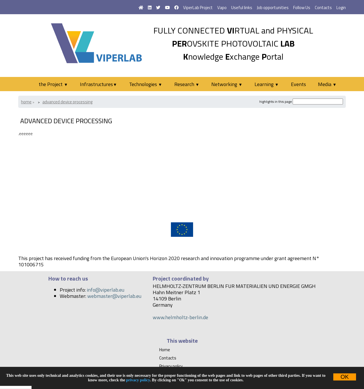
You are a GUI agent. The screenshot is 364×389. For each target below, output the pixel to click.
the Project (53, 84)
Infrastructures (98, 84)
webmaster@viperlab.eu (114, 296)
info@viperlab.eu (105, 290)
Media (327, 84)
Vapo (222, 7)
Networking (226, 84)
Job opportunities (273, 7)
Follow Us (301, 7)
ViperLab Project (198, 7)
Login (341, 7)
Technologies (145, 84)
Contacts (323, 7)
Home (26, 102)
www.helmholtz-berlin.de (180, 317)
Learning (267, 84)
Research (186, 84)
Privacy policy (171, 366)
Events (298, 84)
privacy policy (138, 380)
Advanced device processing (67, 102)
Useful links (241, 7)
